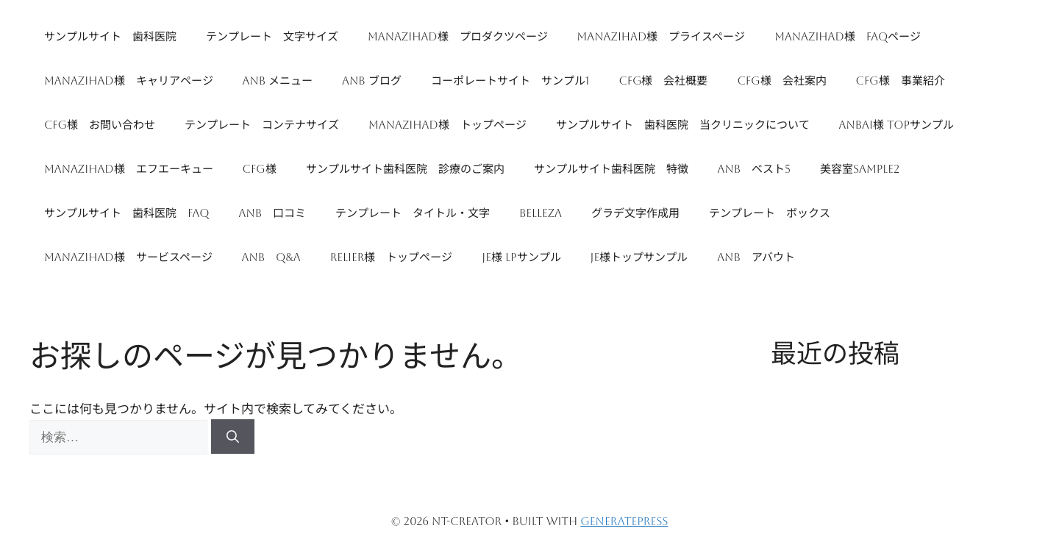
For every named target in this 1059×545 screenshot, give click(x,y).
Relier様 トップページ (391, 257)
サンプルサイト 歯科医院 (110, 36)
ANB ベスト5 (754, 169)
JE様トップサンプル (639, 257)
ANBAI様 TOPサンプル (896, 124)
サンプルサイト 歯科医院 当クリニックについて (683, 124)
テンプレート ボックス (769, 213)
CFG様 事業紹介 (900, 80)
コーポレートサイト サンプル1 (510, 80)
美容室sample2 (859, 169)
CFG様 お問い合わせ (99, 124)
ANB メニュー (278, 80)
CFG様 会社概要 (662, 80)
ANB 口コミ (272, 213)
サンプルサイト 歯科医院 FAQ (127, 213)
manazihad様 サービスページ (128, 257)
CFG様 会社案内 (781, 80)
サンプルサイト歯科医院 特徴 (611, 169)
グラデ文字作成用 (635, 213)
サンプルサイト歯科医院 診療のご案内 (405, 169)
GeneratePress (624, 521)
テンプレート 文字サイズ (272, 36)
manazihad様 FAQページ (847, 36)
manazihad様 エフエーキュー (128, 169)
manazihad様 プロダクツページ (458, 36)
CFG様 (260, 169)
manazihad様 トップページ (447, 124)
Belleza (540, 213)
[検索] (232, 437)
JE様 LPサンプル (521, 257)
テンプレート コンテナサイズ (262, 124)
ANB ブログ (372, 80)
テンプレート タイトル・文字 (412, 213)
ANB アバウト (755, 257)
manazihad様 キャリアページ (128, 80)
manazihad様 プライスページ (661, 36)
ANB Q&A (271, 257)
